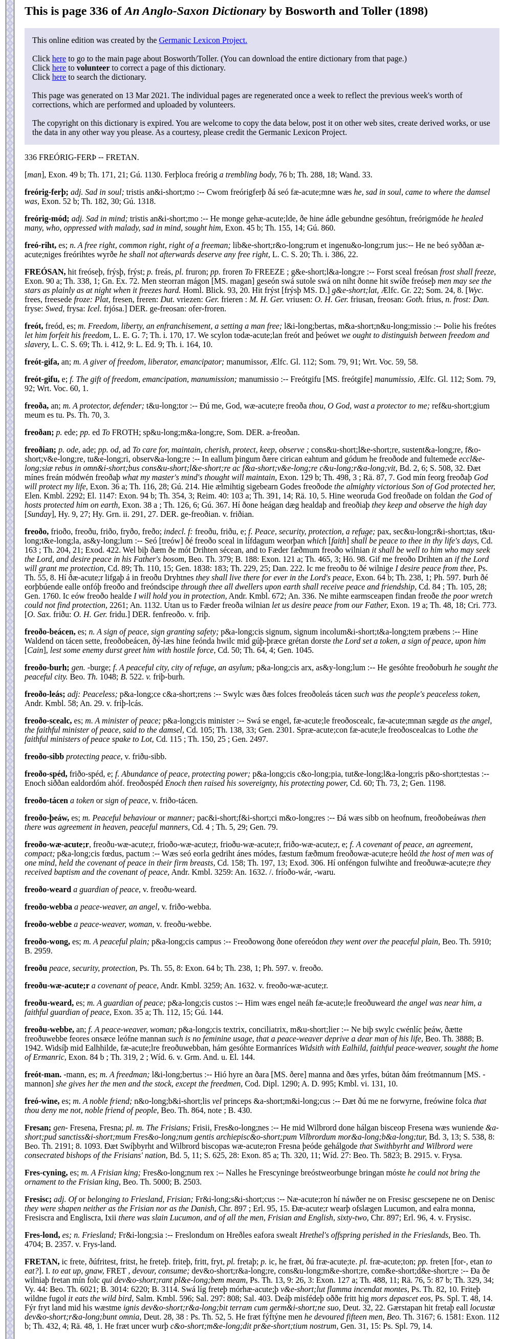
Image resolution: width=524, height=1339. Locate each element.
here (59, 58)
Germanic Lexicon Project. (203, 40)
